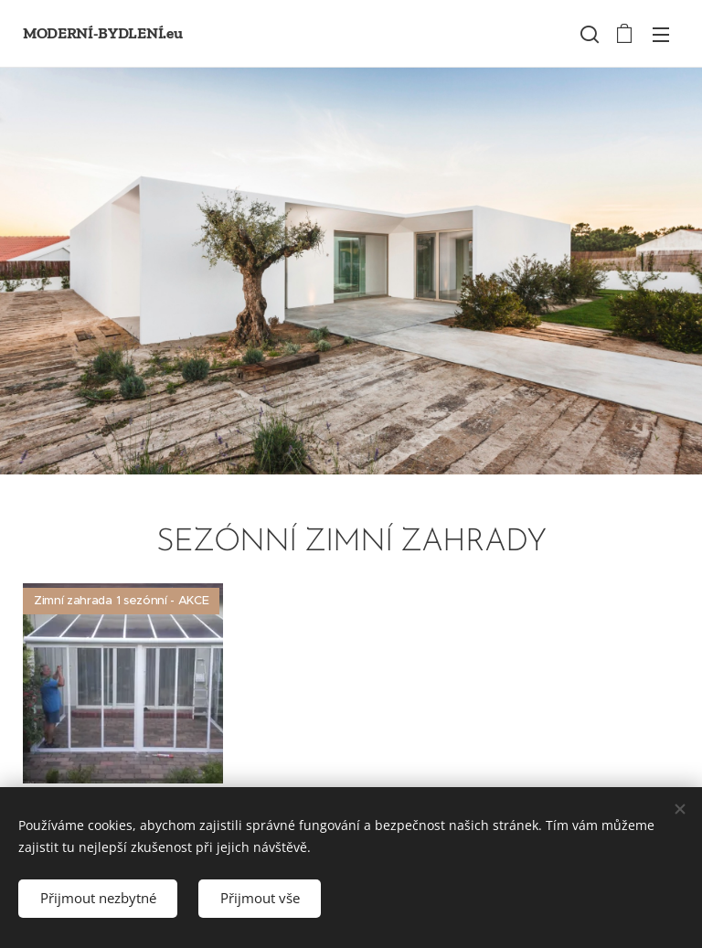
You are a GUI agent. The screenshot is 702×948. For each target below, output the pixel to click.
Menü (661, 35)
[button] (587, 34)
